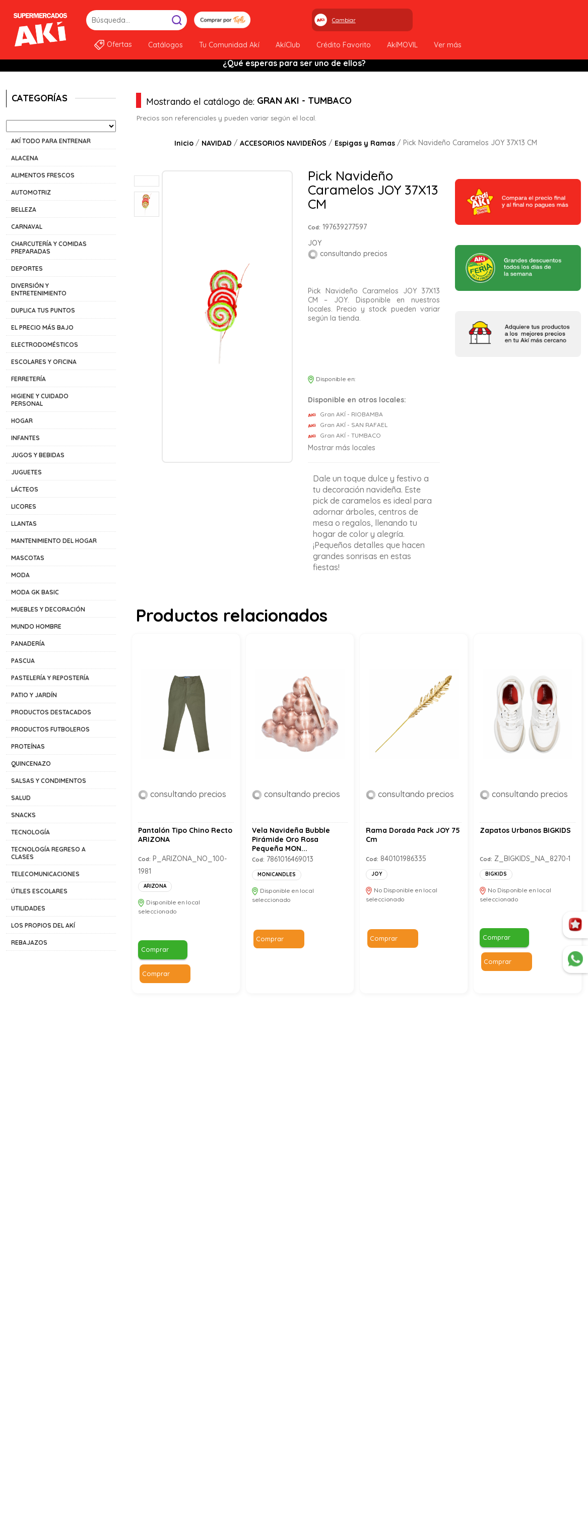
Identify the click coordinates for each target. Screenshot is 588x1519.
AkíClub (288, 44)
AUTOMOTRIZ (31, 192)
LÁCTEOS (24, 489)
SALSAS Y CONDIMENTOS (48, 780)
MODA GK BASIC (35, 592)
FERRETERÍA (28, 379)
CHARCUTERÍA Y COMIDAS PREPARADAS (49, 247)
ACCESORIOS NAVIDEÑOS (283, 143)
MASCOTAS (27, 558)
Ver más (448, 44)
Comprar (326, 352)
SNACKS (23, 815)
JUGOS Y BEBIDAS (37, 455)
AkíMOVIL (402, 44)
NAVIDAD (217, 143)
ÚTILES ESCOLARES (39, 891)
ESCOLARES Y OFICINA (44, 362)
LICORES (23, 506)
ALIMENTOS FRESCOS (43, 175)
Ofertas (119, 44)
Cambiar (344, 20)
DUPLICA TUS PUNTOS (43, 310)
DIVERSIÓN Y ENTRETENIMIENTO (39, 289)
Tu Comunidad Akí (229, 44)
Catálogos (165, 44)
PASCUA (23, 660)
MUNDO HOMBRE (36, 626)
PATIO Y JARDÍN (34, 695)
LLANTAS (24, 523)
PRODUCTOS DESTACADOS (51, 712)
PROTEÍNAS (28, 746)
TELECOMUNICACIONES (45, 874)
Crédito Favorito (343, 44)
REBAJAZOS (29, 942)
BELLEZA (23, 209)
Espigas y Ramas (365, 143)
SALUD (21, 798)
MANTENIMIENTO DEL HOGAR (54, 540)
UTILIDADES (28, 908)
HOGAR (22, 420)
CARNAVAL (26, 226)
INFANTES (25, 438)
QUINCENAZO (31, 763)
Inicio (183, 143)
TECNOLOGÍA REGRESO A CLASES (48, 853)
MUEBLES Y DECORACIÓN (48, 609)
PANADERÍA (28, 643)
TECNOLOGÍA (30, 832)
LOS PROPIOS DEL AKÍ (43, 925)
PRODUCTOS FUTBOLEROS (50, 729)
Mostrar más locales (341, 447)
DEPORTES (27, 268)
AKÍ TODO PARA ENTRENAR (51, 141)
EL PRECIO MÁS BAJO (42, 327)
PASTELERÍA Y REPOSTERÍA (50, 678)
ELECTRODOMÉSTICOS (44, 344)
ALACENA (24, 158)
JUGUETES (26, 472)
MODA (20, 575)
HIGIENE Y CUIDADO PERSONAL (40, 399)
